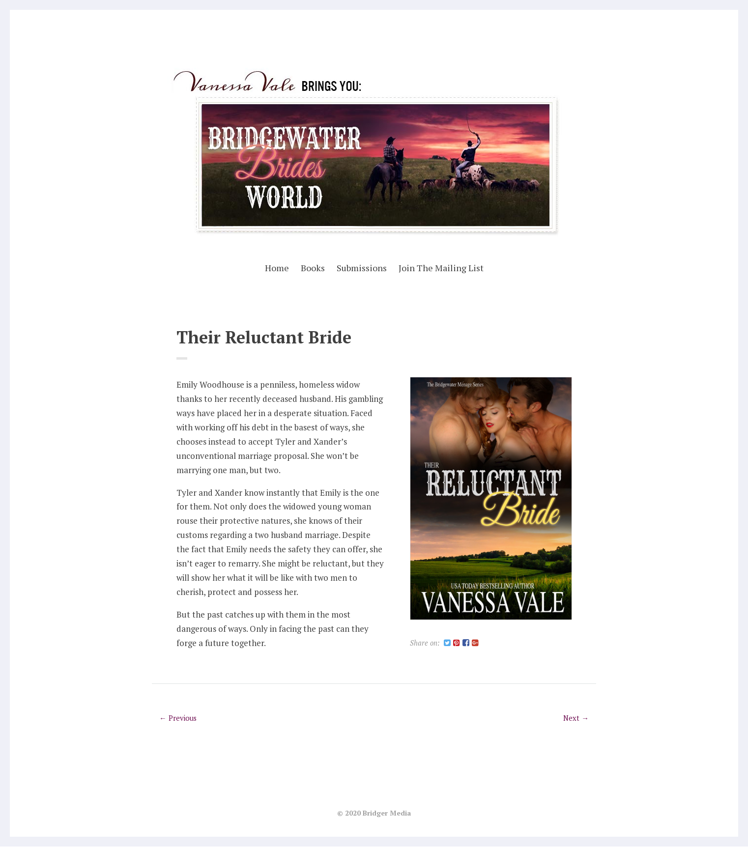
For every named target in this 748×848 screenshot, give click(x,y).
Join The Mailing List (441, 268)
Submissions (362, 268)
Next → (576, 719)
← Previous (178, 719)
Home (277, 268)
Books (313, 268)
